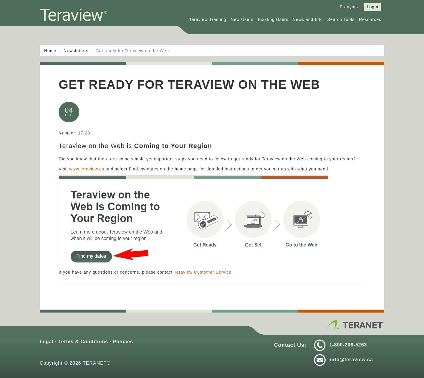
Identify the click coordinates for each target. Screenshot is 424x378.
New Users (242, 19)
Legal (47, 341)
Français (349, 6)
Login (372, 6)
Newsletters (76, 50)
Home (50, 50)
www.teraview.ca (86, 169)
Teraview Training (207, 19)
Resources (370, 19)
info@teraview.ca (351, 359)
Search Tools (341, 19)
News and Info (308, 19)
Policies (123, 341)
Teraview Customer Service (202, 272)
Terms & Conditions (83, 341)
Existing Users (273, 19)
